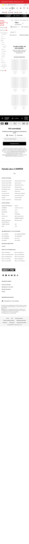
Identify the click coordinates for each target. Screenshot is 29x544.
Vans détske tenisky (6, 380)
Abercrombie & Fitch (19, 409)
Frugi (16, 419)
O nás (7, 477)
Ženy (3, 4)
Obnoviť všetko (24, 31)
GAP (16, 417)
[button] (15, 23)
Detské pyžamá (18, 380)
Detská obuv (17, 384)
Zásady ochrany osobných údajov (18, 356)
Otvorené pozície (19, 477)
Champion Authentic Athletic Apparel (6, 414)
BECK (3, 419)
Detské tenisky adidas (6, 378)
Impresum (5, 481)
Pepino (3, 407)
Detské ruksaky (18, 393)
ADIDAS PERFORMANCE (7, 399)
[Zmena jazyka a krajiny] (25, 1)
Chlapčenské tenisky (19, 378)
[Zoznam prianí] (24, 4)
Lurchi (16, 403)
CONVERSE (4, 401)
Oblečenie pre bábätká (20, 386)
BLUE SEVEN (4, 405)
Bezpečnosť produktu (21, 481)
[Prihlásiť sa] (17, 4)
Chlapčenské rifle (5, 388)
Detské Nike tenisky (6, 382)
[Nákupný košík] (27, 4)
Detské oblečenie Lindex (20, 374)
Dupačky (3, 390)
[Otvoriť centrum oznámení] (21, 4)
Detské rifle (4, 384)
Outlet (4, 1)
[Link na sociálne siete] (3, 434)
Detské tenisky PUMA (6, 376)
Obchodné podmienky (21, 479)
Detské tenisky (18, 376)
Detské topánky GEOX (7, 374)
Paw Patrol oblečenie (6, 393)
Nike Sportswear (18, 413)
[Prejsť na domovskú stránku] (9, 428)
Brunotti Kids (4, 409)
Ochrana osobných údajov (8, 479)
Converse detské (5, 386)
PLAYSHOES (17, 407)
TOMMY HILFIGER (5, 417)
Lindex (3, 411)
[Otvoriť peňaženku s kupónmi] (14, 4)
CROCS (16, 399)
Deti (10, 4)
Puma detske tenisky (19, 388)
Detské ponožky (18, 390)
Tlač (12, 477)
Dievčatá (17, 16)
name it (16, 405)
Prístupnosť (11, 481)
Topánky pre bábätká (19, 382)
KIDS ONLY (4, 403)
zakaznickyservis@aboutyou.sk (9, 360)
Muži (6, 4)
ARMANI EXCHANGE (19, 411)
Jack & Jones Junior (19, 401)
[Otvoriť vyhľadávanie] (26, 9)
